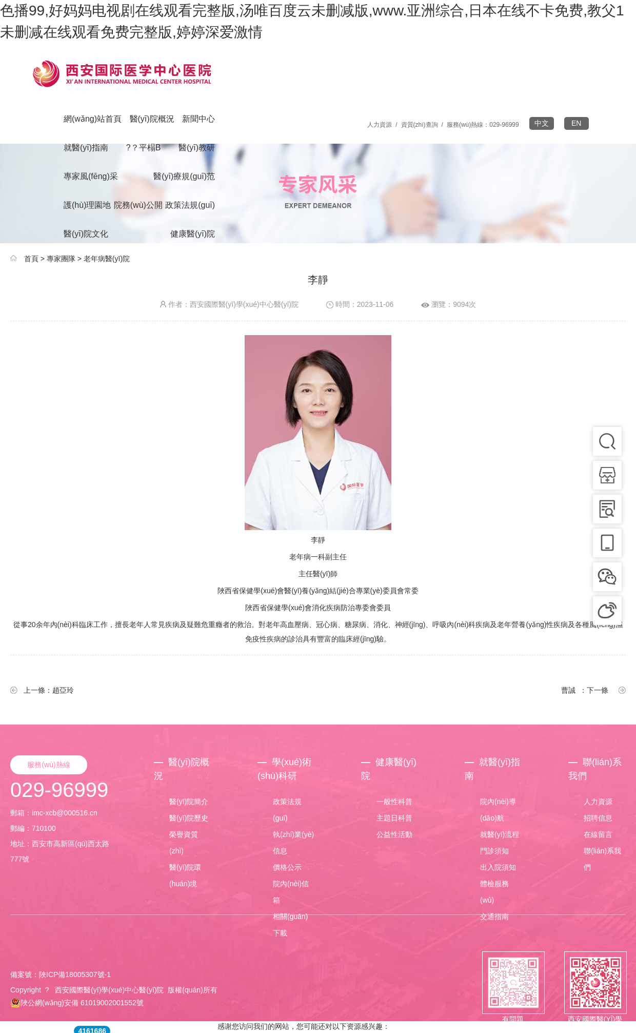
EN (576, 123)
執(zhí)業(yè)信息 (293, 842)
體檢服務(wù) (494, 892)
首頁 (31, 259)
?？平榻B (143, 147)
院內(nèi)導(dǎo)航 (498, 809)
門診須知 (494, 851)
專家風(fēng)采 (91, 176)
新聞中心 (198, 118)
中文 (541, 123)
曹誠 (568, 690)
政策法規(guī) (190, 205)
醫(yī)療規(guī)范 (184, 176)
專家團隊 (61, 259)
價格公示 (287, 867)
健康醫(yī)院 (192, 233)
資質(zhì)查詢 (419, 124)
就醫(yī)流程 (499, 834)
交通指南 (494, 916)
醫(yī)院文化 (86, 233)
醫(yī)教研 (196, 147)
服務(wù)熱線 (48, 765)
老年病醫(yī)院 (107, 259)
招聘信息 (598, 818)
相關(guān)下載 (290, 924)
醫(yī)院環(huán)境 (185, 875)
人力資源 (379, 124)
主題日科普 (394, 818)
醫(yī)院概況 (152, 118)
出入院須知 (498, 867)
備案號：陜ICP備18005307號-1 (60, 974)
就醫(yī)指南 (86, 147)
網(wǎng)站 (93, 118)
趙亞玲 (63, 690)
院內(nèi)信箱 (291, 892)
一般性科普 (394, 801)
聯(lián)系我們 (595, 769)
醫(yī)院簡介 (188, 801)
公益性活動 (394, 834)
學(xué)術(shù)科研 (284, 769)
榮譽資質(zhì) (183, 842)
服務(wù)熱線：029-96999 (483, 124)
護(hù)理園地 (87, 205)
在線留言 (598, 834)
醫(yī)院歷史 (188, 818)
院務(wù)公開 (138, 205)
